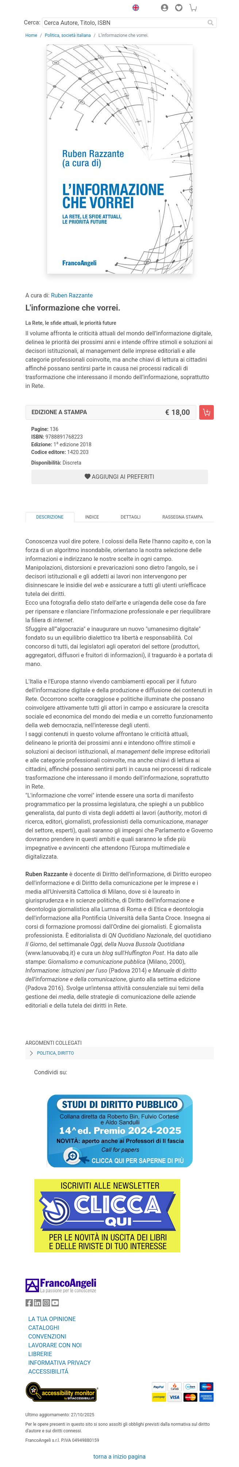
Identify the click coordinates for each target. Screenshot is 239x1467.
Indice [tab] (92, 517)
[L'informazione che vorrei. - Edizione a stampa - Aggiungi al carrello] (206, 412)
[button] (134, 9)
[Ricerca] (211, 23)
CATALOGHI (43, 1327)
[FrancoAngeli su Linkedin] (37, 1304)
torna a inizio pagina (119, 1456)
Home (31, 35)
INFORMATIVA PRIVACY (59, 1362)
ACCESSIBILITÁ (48, 1371)
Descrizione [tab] (49, 517)
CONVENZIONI (47, 1336)
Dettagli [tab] (130, 517)
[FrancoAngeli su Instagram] (46, 1304)
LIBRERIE (40, 1354)
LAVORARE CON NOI (55, 1345)
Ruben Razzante (72, 295)
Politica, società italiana (68, 35)
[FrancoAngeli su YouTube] (55, 1304)
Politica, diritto (55, 1053)
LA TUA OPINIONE (52, 1319)
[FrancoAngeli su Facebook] (29, 1304)
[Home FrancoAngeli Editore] (50, 9)
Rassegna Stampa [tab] (182, 517)
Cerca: (32, 22)
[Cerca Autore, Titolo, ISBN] (123, 23)
